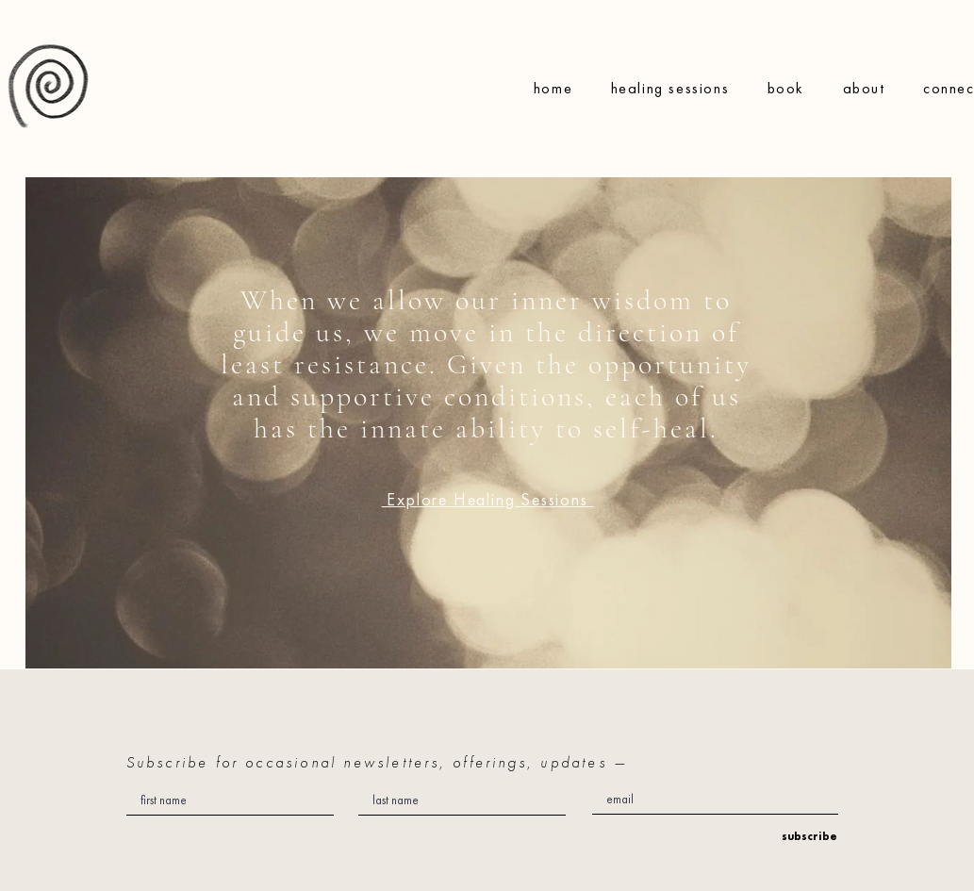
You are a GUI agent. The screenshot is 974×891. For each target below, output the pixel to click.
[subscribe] (804, 837)
